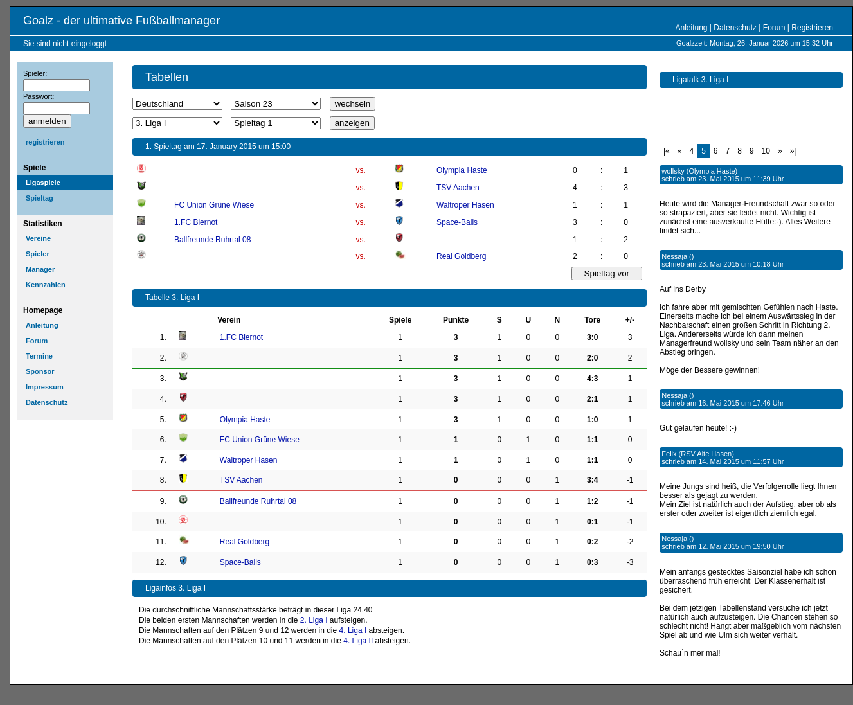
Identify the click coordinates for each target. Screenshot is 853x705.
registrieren (45, 142)
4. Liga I (353, 630)
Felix (668, 454)
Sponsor (40, 371)
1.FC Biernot (195, 222)
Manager (40, 269)
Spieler (37, 254)
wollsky (672, 171)
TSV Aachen (458, 187)
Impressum (45, 387)
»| (793, 151)
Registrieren (812, 27)
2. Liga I (314, 620)
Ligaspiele (43, 182)
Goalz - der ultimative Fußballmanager (121, 20)
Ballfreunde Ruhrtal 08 (212, 239)
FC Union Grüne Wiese (214, 205)
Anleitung (691, 27)
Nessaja (674, 256)
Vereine (38, 238)
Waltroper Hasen (465, 205)
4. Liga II (358, 640)
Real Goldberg (461, 256)
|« (666, 151)
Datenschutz (735, 27)
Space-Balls (457, 222)
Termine (39, 356)
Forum (774, 27)
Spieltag (39, 198)
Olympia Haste (461, 170)
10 (766, 151)
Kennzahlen (46, 285)
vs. (360, 170)
